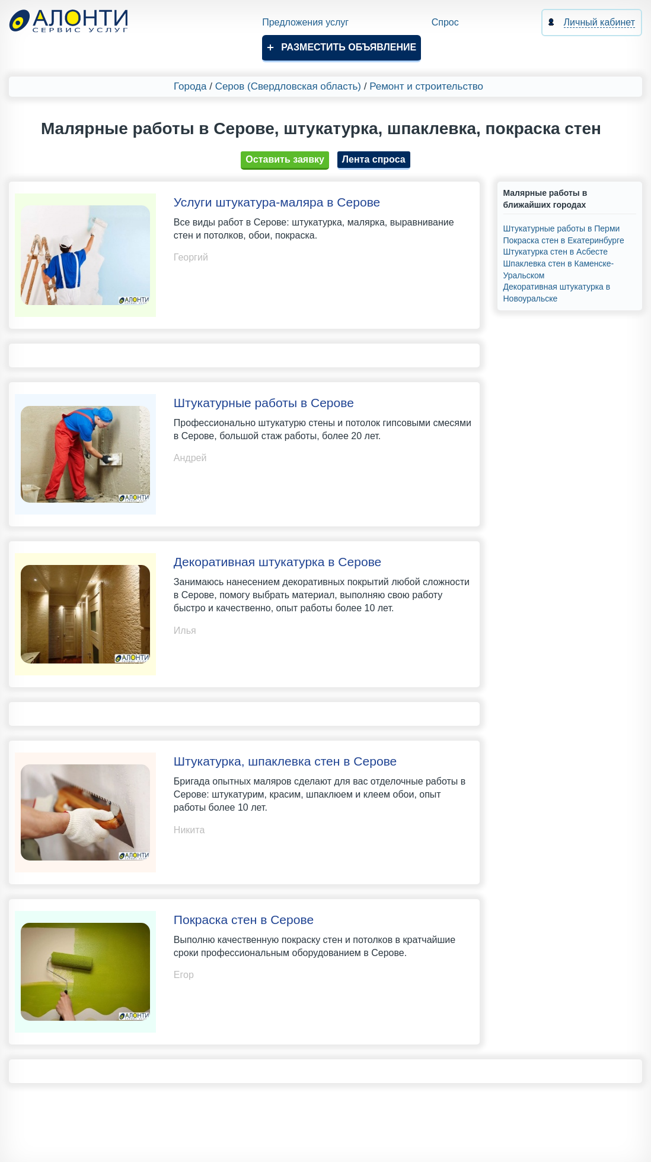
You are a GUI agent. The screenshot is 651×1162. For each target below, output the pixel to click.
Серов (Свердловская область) (288, 86)
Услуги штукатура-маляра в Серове (277, 202)
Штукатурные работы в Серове (264, 402)
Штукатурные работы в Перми (561, 228)
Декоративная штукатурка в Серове (278, 562)
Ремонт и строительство (426, 86)
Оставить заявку (284, 159)
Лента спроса (374, 159)
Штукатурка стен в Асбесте (555, 251)
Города (190, 86)
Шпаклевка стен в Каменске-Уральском (558, 269)
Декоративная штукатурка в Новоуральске (557, 292)
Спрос (445, 22)
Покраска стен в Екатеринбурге (563, 240)
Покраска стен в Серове (244, 919)
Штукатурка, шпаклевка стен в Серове (285, 761)
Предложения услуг (305, 22)
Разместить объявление (348, 47)
